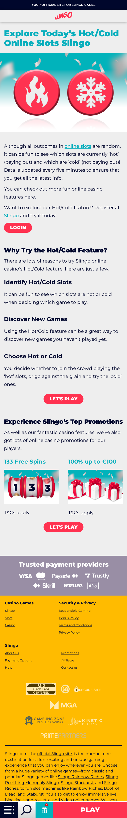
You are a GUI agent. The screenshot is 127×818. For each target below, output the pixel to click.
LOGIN (18, 227)
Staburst (35, 794)
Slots (8, 618)
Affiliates (67, 660)
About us (12, 653)
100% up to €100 (92, 461)
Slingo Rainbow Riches (81, 776)
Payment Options (18, 660)
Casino (10, 625)
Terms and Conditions (75, 625)
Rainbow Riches (86, 788)
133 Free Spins (25, 461)
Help (8, 667)
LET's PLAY (64, 399)
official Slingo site (54, 753)
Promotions (70, 653)
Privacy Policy (69, 632)
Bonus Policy (69, 618)
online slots (78, 146)
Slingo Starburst (77, 782)
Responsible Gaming (75, 611)
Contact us (69, 667)
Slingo (11, 215)
